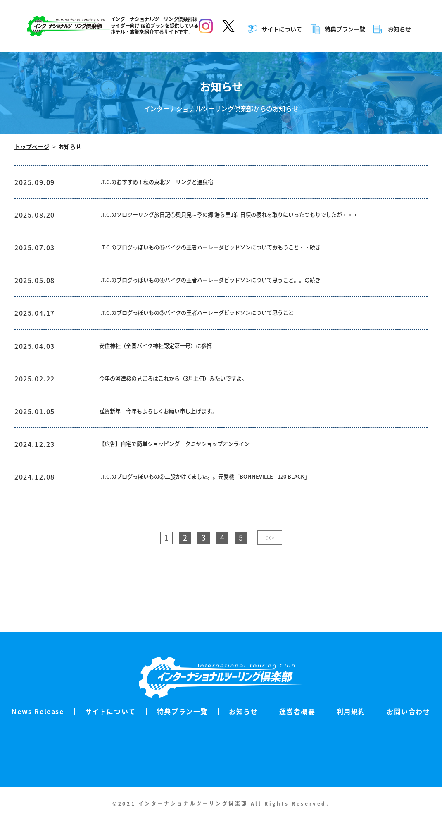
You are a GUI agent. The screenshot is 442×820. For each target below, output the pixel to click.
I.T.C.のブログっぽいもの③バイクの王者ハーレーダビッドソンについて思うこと (219, 337)
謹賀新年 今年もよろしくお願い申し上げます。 (171, 444)
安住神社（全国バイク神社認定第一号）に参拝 (168, 373)
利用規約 (351, 711)
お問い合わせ (408, 711)
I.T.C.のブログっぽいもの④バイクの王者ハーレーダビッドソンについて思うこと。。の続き (235, 301)
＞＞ (269, 579)
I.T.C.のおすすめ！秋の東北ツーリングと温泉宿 (169, 183)
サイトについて (282, 29)
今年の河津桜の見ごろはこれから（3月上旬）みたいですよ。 (190, 409)
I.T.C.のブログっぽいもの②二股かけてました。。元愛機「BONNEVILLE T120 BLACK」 (229, 516)
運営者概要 (297, 711)
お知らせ (400, 29)
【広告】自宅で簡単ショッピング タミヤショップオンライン (191, 480)
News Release (38, 711)
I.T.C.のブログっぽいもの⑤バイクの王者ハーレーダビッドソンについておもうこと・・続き (235, 265)
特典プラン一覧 (346, 29)
